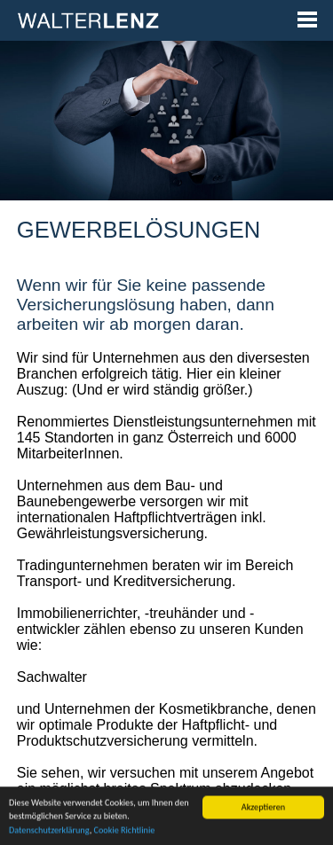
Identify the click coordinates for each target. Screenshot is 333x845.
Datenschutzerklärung (49, 835)
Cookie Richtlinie (124, 835)
